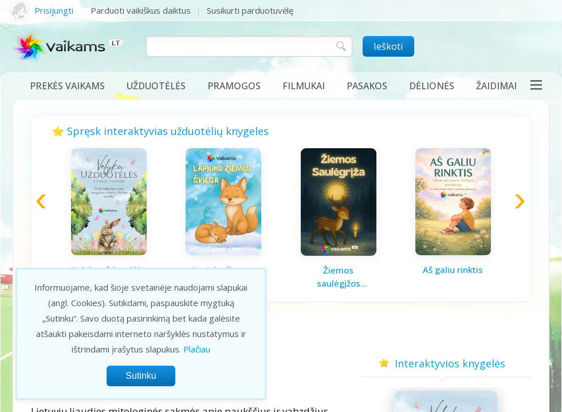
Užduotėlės (156, 86)
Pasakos (367, 86)
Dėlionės (431, 86)
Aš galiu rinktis (453, 269)
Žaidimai (496, 86)
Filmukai (303, 86)
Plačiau (196, 349)
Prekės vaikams (67, 86)
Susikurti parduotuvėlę (250, 10)
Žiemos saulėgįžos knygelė (338, 277)
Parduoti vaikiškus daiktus (141, 10)
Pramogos (234, 86)
